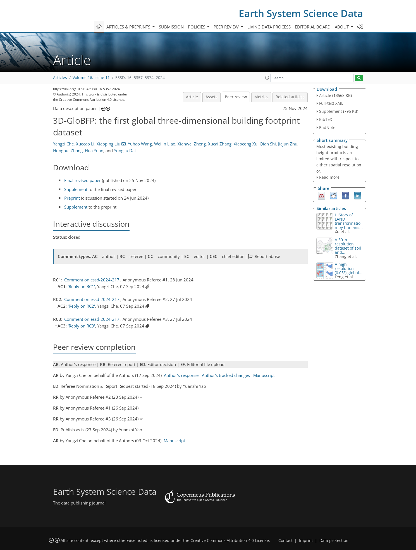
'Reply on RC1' (81, 286)
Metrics (261, 96)
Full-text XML (331, 103)
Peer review (236, 96)
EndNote (327, 127)
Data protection (333, 540)
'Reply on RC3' (81, 326)
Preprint (72, 198)
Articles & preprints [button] (128, 27)
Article (192, 96)
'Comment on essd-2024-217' (91, 280)
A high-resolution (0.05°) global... (348, 268)
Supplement (75, 189)
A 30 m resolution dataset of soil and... (348, 246)
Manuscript (264, 375)
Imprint (306, 540)
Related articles (290, 96)
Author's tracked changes (226, 375)
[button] (267, 77)
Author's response (181, 375)
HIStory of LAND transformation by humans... (349, 221)
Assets (211, 96)
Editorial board (313, 27)
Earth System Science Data (301, 13)
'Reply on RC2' (81, 306)
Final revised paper (82, 180)
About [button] (342, 27)
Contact (285, 540)
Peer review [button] (227, 27)
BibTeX (325, 119)
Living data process (269, 27)
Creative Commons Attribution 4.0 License (229, 540)
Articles (60, 77)
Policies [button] (197, 27)
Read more (329, 177)
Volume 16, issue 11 (91, 77)
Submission (171, 27)
